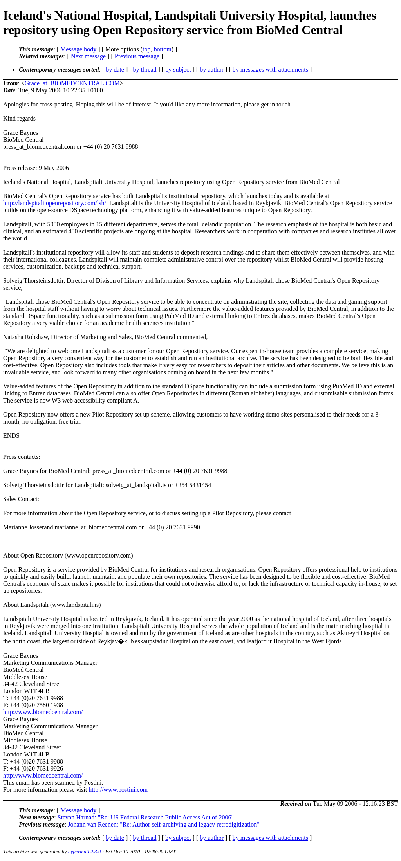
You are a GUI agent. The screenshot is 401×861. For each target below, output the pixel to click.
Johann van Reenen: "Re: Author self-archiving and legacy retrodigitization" (163, 824)
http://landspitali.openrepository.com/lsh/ (54, 203)
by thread (145, 69)
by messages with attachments (270, 69)
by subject (178, 69)
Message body (78, 49)
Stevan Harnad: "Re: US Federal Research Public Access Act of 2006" (146, 817)
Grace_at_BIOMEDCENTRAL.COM (72, 83)
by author (212, 69)
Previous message (137, 56)
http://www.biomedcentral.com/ (43, 712)
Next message (88, 56)
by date (115, 69)
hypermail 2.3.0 (84, 851)
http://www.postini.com (118, 789)
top (146, 49)
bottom (162, 49)
